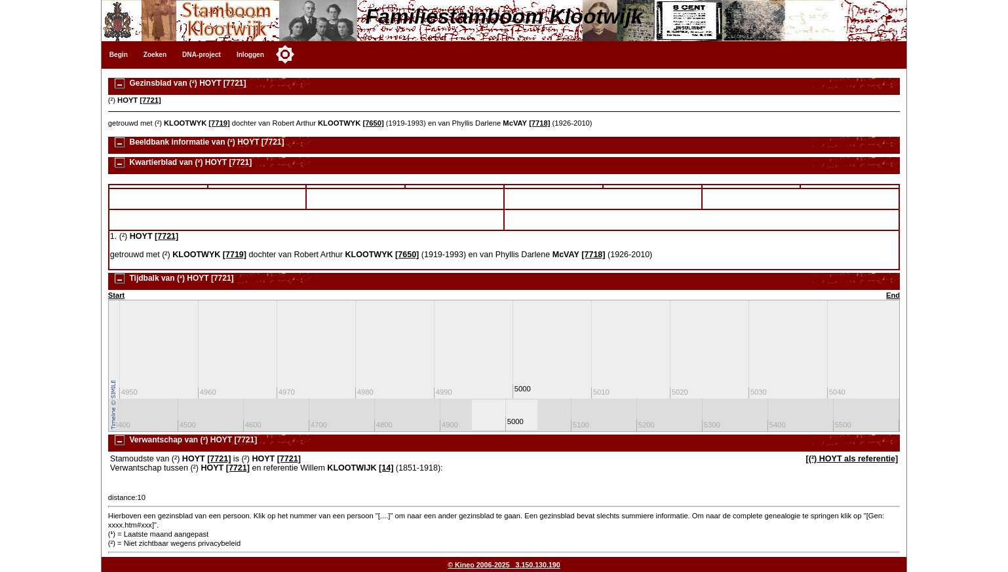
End (893, 295)
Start (116, 295)
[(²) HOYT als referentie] (852, 458)
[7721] (150, 100)
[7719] (218, 123)
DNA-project (201, 54)
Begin (118, 54)
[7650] (372, 123)
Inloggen (250, 54)
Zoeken (155, 54)
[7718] (539, 123)
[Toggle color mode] (285, 54)
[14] (386, 468)
